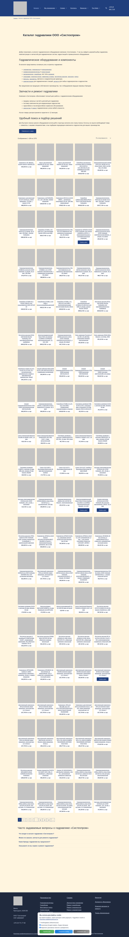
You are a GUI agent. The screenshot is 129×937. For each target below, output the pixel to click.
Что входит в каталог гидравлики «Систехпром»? (36, 864)
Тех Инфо (92, 8)
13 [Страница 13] (46, 850)
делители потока (37, 76)
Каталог (36, 8)
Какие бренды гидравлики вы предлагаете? (34, 873)
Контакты (71, 8)
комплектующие (28, 81)
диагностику (27, 108)
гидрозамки (27, 76)
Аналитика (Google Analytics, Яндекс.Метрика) (54, 925)
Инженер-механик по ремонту (104, 908)
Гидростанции (44, 910)
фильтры (26, 79)
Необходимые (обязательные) (49, 922)
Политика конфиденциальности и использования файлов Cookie (35, 933)
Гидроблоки (44, 905)
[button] (39, 8)
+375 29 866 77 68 (110, 8)
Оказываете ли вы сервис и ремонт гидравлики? (36, 877)
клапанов (53, 74)
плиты (81, 76)
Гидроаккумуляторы (46, 903)
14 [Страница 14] (50, 850)
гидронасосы (37, 69)
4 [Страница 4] (32, 850)
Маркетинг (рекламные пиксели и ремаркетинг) (54, 927)
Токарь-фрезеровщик (101, 913)
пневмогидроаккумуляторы (32, 72)
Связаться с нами (28, 131)
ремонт (35, 108)
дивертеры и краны (50, 76)
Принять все (46, 931)
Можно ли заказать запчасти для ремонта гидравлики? (38, 868)
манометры (34, 79)
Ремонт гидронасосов (74, 907)
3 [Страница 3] (28, 850)
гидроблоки (39, 74)
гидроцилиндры (48, 69)
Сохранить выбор (64, 931)
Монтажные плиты (46, 907)
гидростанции (47, 72)
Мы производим (49, 8)
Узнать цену (84, 247)
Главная (15, 18)
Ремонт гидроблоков (73, 905)
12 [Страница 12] (41, 850)
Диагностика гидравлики (75, 903)
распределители (28, 74)
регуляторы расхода (64, 76)
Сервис (61, 8)
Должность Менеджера (101, 903)
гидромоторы (27, 69)
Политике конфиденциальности (49, 919)
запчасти (57, 81)
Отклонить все (81, 931)
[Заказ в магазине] (103, 138)
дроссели (75, 76)
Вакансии (81, 8)
